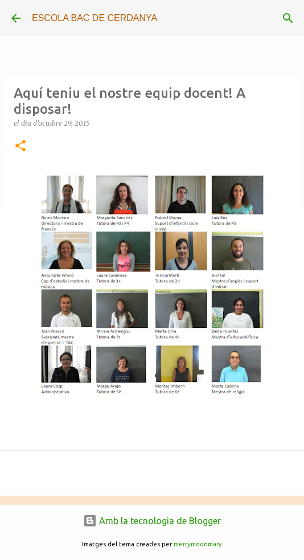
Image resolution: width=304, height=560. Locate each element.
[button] (20, 146)
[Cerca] (288, 18)
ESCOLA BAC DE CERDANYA (94, 18)
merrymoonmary (198, 544)
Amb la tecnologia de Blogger (152, 521)
